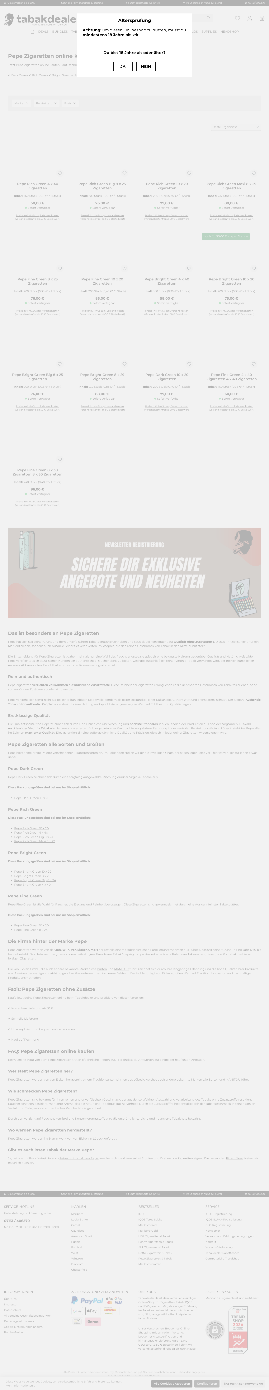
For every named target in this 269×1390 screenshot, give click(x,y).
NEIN (146, 66)
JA (122, 66)
